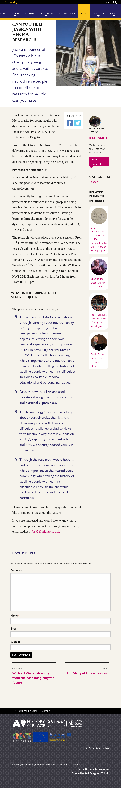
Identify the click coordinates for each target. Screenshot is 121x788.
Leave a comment (100, 162)
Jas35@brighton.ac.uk (45, 531)
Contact (46, 710)
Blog (84, 13)
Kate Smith (99, 138)
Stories (29, 13)
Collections (67, 13)
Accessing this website (26, 710)
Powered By (90, 773)
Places (15, 13)
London (94, 181)
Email (14, 628)
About (114, 13)
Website (15, 641)
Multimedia (46, 13)
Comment (16, 570)
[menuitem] (15, 11)
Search (115, 2)
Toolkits (98, 13)
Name (14, 615)
